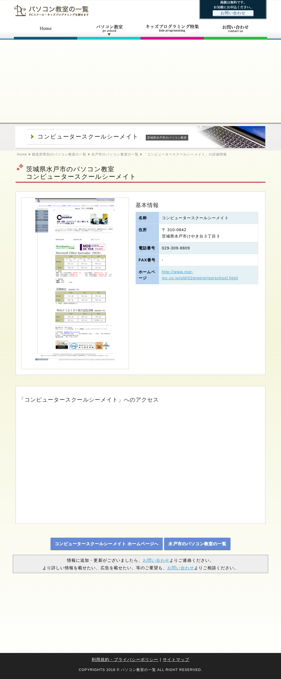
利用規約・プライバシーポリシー (125, 659)
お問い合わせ (232, 13)
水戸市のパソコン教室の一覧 (115, 154)
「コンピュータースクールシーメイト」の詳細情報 (185, 154)
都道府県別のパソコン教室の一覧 (59, 154)
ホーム (45, 30)
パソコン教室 (108, 30)
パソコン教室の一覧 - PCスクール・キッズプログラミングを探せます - (51, 10)
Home (22, 154)
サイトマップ (176, 659)
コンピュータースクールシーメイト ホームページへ (107, 543)
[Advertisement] (140, 81)
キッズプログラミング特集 (172, 30)
